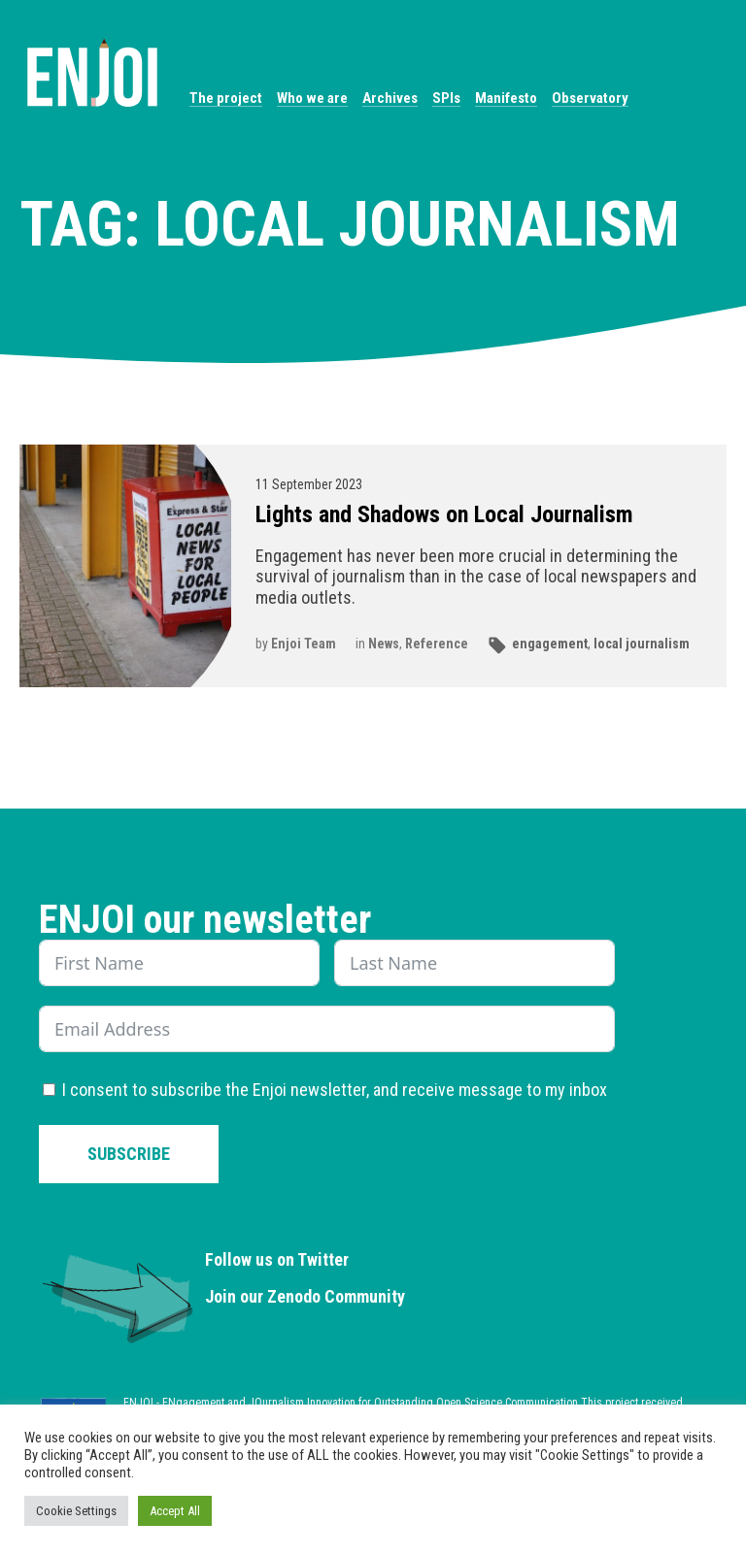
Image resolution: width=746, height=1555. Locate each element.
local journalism (641, 643)
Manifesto (506, 98)
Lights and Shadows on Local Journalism (444, 514)
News (383, 643)
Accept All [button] (175, 1511)
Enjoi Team (303, 643)
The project (225, 98)
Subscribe (128, 1153)
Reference (436, 643)
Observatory (590, 98)
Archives (390, 98)
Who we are (312, 98)
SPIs (446, 98)
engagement (550, 643)
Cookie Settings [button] (76, 1511)
